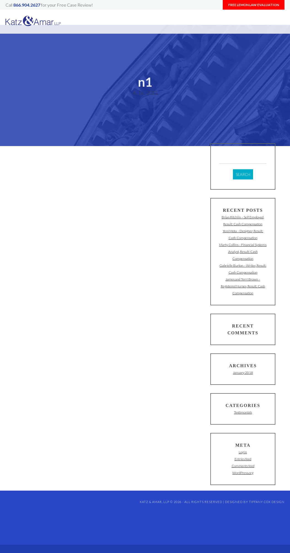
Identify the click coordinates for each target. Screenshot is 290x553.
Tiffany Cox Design (266, 502)
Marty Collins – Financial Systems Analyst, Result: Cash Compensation (243, 252)
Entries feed (243, 459)
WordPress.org (242, 473)
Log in (243, 452)
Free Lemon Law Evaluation (253, 5)
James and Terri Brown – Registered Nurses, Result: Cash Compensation (243, 286)
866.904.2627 (26, 4)
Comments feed (243, 466)
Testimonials (243, 412)
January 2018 (243, 373)
